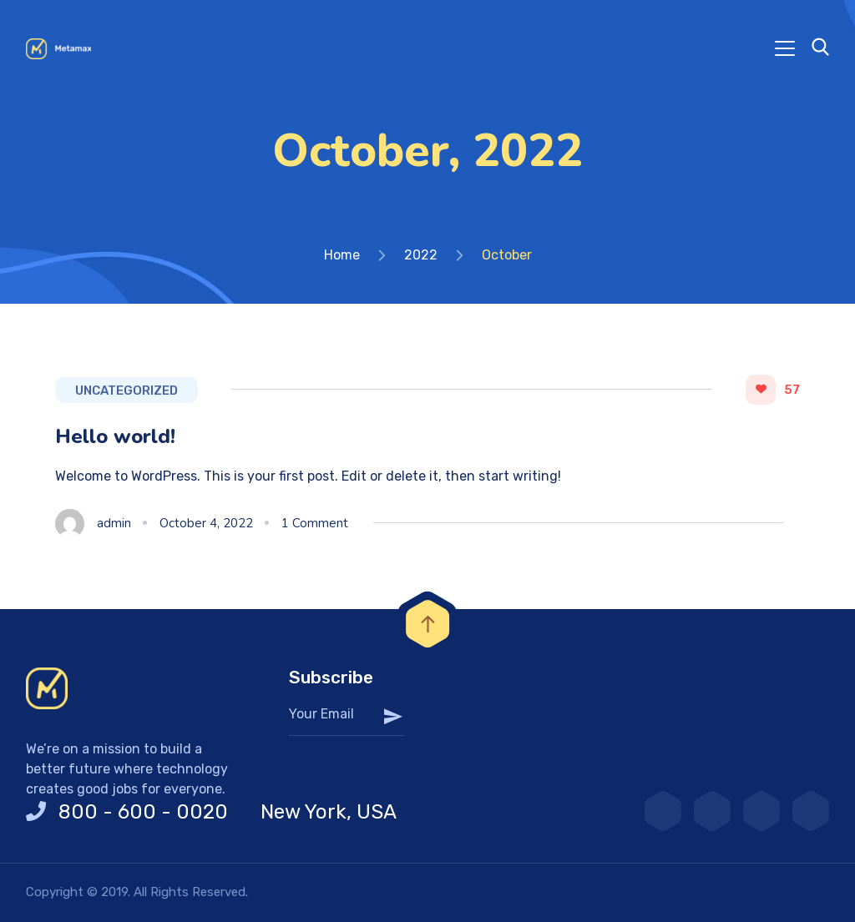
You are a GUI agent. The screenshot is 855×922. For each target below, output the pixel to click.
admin (114, 523)
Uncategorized (126, 390)
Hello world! (115, 436)
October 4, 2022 (206, 523)
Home (342, 255)
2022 (421, 255)
